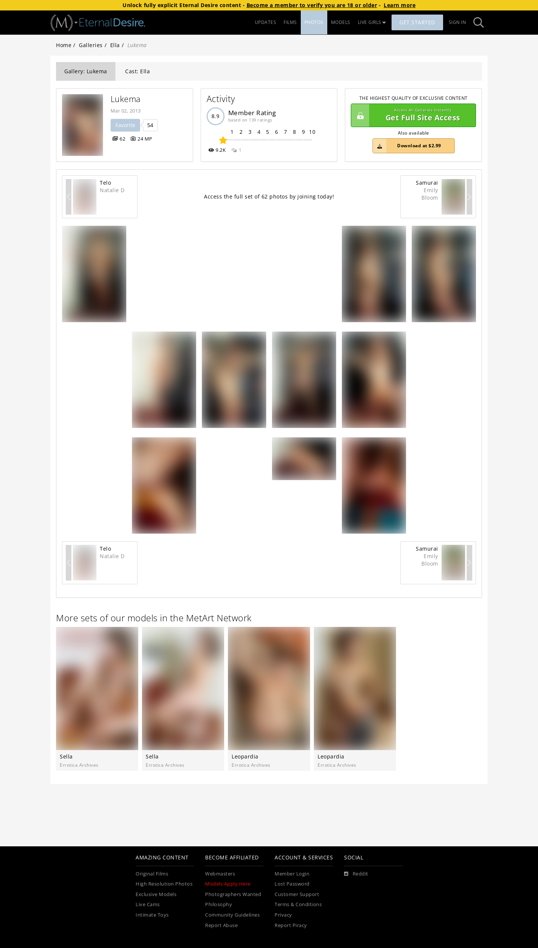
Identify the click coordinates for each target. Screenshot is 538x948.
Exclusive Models (156, 894)
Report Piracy (291, 925)
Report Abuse (221, 925)
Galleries (91, 45)
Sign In (457, 22)
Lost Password (292, 884)
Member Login (292, 874)
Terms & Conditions (298, 904)
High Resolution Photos (164, 884)
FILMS (290, 22)
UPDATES (265, 22)
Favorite (125, 125)
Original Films (152, 874)
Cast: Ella (137, 71)
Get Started (417, 22)
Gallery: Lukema (85, 71)
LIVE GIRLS (372, 22)
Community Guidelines (232, 915)
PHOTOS (314, 22)
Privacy (283, 915)
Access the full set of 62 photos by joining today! (269, 196)
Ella (115, 45)
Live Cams (148, 904)
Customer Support (297, 894)
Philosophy (218, 904)
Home (63, 45)
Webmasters (220, 874)
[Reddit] (356, 874)
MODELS (340, 22)
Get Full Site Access (411, 115)
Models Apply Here (228, 884)
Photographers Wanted (233, 894)
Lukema (126, 99)
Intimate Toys (152, 915)
